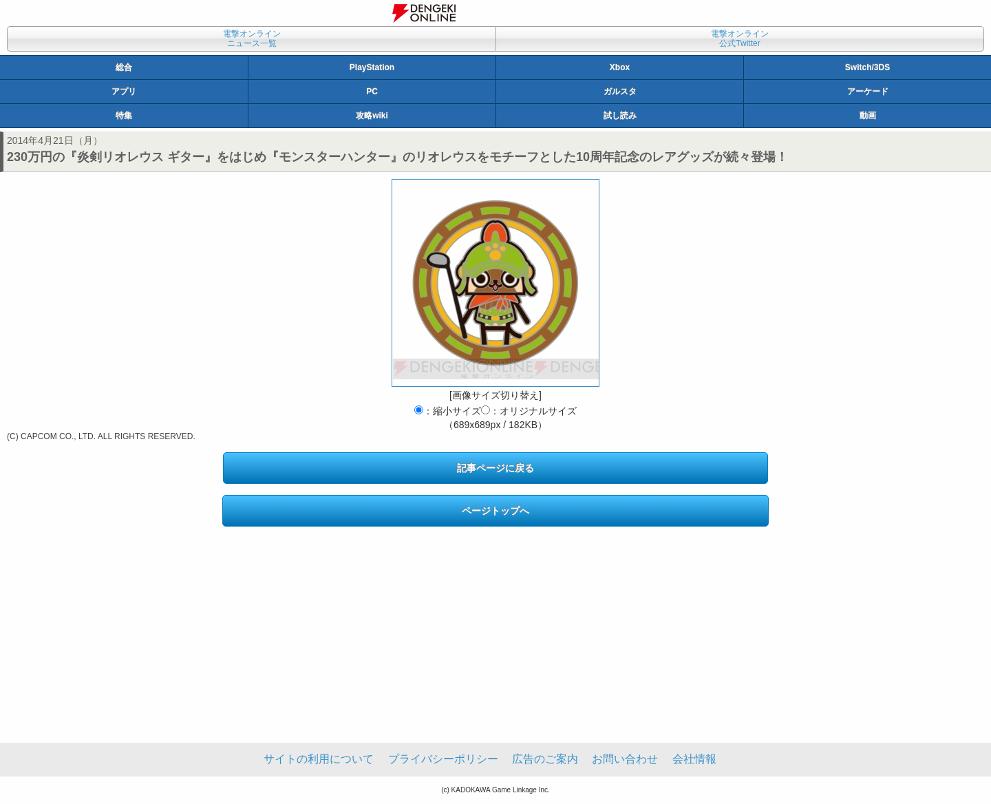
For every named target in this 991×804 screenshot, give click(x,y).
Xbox (620, 67)
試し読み (620, 115)
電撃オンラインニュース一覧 (252, 38)
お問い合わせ (625, 759)
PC (372, 91)
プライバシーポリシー (443, 759)
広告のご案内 (545, 759)
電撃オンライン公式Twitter (740, 38)
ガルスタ (620, 91)
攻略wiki (372, 115)
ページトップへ (495, 510)
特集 (124, 115)
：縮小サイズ (447, 410)
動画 (868, 115)
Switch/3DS (867, 67)
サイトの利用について (319, 759)
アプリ (123, 91)
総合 (124, 67)
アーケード (867, 91)
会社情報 (694, 759)
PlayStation (372, 67)
